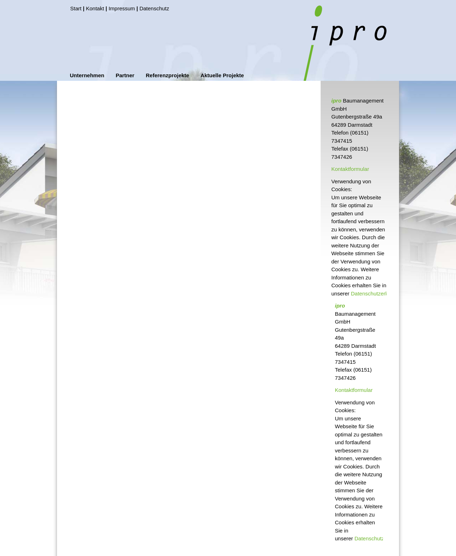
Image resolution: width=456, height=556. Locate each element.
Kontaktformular (350, 169)
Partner (125, 75)
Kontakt (95, 8)
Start (76, 8)
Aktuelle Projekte (222, 75)
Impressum (122, 8)
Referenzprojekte (167, 75)
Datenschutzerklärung (377, 293)
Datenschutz (154, 8)
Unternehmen (87, 75)
